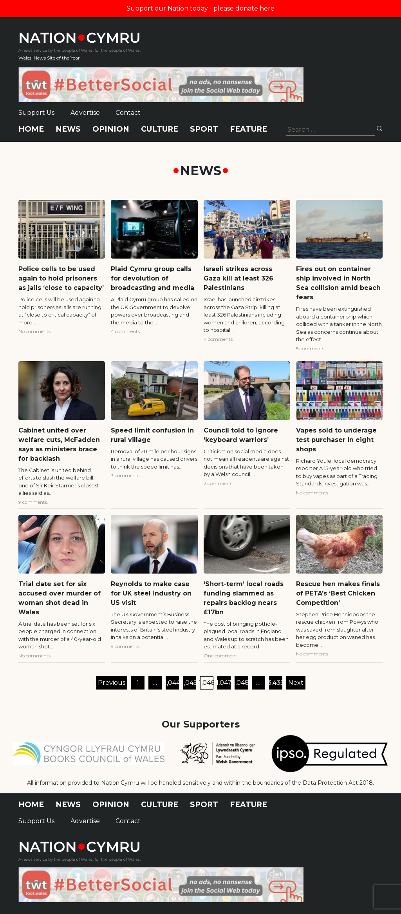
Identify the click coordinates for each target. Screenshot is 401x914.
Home (31, 129)
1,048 (241, 682)
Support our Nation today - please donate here (200, 8)
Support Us (36, 112)
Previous (111, 682)
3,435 (275, 682)
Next (295, 682)
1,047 (224, 682)
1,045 (189, 682)
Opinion (110, 129)
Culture (159, 129)
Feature (248, 129)
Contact (128, 112)
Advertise (85, 112)
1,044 (172, 682)
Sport (204, 129)
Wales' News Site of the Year (49, 58)
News (68, 129)
